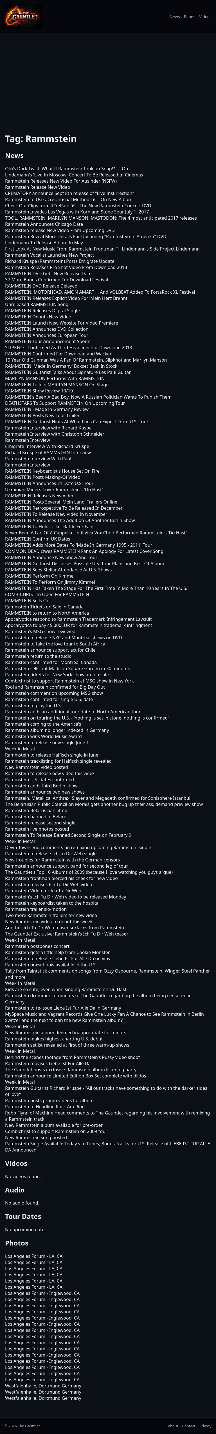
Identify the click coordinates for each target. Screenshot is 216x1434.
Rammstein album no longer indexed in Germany (57, 730)
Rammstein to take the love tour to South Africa (55, 644)
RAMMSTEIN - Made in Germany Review (47, 409)
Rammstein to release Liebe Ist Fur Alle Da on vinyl (58, 958)
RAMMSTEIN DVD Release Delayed (41, 286)
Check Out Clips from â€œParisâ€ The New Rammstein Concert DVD (78, 206)
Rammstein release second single (40, 823)
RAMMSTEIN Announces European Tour (46, 335)
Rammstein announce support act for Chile (50, 650)
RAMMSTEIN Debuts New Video (38, 317)
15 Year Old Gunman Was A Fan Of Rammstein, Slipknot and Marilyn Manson (86, 360)
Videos (205, 16)
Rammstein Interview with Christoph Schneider (54, 434)
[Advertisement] (108, 79)
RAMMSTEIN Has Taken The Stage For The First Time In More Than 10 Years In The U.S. (96, 588)
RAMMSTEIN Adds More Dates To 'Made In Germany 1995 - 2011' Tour (78, 545)
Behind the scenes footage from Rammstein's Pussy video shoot (72, 1057)
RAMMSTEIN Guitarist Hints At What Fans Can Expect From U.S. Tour (76, 422)
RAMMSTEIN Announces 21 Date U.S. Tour (49, 483)
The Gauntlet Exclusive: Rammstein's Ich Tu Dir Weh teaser (66, 934)
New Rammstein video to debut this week (49, 921)
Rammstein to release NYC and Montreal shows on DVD (63, 638)
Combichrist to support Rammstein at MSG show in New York (69, 681)
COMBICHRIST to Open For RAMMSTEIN (47, 594)
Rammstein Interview (27, 440)
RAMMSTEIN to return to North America (47, 613)
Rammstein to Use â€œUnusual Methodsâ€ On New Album (68, 199)
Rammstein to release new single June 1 (47, 742)
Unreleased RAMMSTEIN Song (36, 304)
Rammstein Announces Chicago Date (44, 224)
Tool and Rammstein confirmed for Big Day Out (55, 687)
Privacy (205, 1425)
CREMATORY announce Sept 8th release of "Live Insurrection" (69, 193)
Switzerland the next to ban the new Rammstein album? (64, 1020)
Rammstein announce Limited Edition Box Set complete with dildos (75, 1076)
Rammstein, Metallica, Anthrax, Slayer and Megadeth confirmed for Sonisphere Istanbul (97, 798)
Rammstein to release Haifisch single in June (51, 755)
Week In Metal (20, 940)
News (175, 16)
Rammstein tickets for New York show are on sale (57, 675)
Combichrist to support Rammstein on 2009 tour (56, 1131)
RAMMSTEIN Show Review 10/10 (39, 391)
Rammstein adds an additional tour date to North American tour (73, 712)
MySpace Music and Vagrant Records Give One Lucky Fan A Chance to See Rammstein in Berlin (104, 1014)
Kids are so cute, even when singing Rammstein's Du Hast (66, 989)
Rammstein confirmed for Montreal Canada (51, 662)
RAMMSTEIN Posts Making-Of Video (42, 477)
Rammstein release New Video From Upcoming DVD (60, 230)
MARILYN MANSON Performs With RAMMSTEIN (55, 378)
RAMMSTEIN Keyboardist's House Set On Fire (52, 471)
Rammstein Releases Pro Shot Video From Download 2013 (66, 267)
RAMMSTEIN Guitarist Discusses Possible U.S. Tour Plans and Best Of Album (84, 563)
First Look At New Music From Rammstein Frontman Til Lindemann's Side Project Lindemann (102, 249)
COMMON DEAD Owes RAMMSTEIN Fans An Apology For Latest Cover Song (84, 551)
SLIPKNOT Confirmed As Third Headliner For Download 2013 (68, 347)
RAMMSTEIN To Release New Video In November (56, 514)
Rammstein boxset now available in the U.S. (51, 965)
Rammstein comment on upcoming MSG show (54, 693)
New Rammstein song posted (36, 1137)
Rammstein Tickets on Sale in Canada (44, 607)
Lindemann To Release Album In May (44, 243)
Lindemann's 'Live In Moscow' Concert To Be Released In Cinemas (74, 175)
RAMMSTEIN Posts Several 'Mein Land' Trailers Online (61, 502)
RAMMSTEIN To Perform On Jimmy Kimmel (50, 582)
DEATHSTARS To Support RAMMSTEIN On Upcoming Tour (65, 403)
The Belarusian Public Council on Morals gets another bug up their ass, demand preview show (104, 804)
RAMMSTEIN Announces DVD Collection (47, 329)
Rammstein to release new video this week (49, 773)
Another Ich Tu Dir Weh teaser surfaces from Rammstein (64, 928)
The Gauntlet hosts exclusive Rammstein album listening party (70, 1070)
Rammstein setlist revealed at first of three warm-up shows (67, 1045)
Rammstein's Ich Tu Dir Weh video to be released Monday (65, 897)
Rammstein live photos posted (37, 829)
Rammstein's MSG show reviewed (40, 631)
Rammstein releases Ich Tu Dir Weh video (48, 884)
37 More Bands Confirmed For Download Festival (56, 280)
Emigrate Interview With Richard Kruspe (47, 446)
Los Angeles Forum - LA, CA (33, 1256)
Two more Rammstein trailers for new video (51, 915)
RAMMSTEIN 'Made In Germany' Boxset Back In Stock (61, 366)
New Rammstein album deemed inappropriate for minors (65, 1032)
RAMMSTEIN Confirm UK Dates (37, 539)
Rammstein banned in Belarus (37, 816)
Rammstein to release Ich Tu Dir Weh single (51, 854)
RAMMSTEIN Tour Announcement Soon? (47, 341)
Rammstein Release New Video (37, 187)
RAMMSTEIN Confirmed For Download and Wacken (58, 354)
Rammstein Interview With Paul (38, 459)
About (173, 1425)
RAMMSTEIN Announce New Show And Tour (51, 557)
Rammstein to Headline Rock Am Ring (45, 1107)
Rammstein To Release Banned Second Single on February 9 (68, 835)
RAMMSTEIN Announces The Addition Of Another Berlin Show (70, 520)
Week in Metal (20, 749)
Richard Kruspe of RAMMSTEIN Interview (48, 452)
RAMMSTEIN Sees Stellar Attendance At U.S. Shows (58, 570)
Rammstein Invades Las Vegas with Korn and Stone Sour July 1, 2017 (77, 212)
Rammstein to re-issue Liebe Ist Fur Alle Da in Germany (63, 1008)
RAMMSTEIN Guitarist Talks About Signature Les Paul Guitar (68, 372)
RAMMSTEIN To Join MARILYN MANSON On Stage (57, 385)
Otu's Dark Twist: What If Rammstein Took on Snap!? (60, 169)
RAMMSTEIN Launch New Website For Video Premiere (61, 323)
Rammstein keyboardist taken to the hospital (52, 903)
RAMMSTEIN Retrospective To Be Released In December (64, 508)
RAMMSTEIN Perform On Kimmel (40, 576)
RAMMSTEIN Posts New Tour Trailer (42, 415)
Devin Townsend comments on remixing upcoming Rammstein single (78, 847)
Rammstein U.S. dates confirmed (39, 779)
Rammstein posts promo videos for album (49, 1100)
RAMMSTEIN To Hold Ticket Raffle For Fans (49, 526)
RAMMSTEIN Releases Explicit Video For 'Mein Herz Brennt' (67, 298)
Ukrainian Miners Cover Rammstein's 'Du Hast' (54, 489)
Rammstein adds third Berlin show (41, 786)
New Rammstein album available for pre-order (54, 1125)
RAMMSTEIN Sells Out (28, 601)
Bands (189, 16)
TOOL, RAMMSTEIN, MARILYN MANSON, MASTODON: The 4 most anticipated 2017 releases (101, 218)
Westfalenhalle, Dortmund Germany (43, 1386)
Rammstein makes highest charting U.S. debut (54, 1039)
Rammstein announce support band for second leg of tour (66, 866)
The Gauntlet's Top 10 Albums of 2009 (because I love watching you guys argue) (89, 872)
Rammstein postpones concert (37, 946)
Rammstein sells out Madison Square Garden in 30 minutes (67, 668)
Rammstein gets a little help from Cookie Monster (57, 952)
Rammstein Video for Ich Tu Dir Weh (43, 891)
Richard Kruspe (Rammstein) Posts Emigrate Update (59, 261)
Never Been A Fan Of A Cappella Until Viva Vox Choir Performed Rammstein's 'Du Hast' (96, 533)
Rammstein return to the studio (38, 656)
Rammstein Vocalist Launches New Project (49, 255)
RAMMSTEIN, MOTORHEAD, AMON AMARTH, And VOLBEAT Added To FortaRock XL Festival (100, 292)
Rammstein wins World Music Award (43, 736)
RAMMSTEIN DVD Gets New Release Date (48, 273)
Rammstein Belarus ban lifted (36, 810)
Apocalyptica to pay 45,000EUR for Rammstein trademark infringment (78, 625)
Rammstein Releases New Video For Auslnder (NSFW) (61, 181)
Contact (188, 1425)
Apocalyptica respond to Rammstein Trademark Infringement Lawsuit (78, 619)
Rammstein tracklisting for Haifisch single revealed (58, 761)
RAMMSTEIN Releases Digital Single (42, 310)
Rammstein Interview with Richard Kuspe (48, 428)
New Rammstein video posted (36, 767)
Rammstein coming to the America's (43, 724)
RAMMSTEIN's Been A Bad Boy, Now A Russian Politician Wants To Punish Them (88, 397)
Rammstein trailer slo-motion (36, 909)
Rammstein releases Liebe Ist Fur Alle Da (48, 1063)
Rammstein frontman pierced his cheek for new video (61, 878)
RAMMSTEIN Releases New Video (40, 496)
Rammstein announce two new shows (45, 792)
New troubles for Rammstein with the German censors (62, 860)
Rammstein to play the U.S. (33, 705)
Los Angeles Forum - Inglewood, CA (42, 1293)
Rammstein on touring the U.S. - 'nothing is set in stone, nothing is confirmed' (87, 718)
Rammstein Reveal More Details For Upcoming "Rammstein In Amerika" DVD (85, 236)
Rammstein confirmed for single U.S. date (49, 699)
